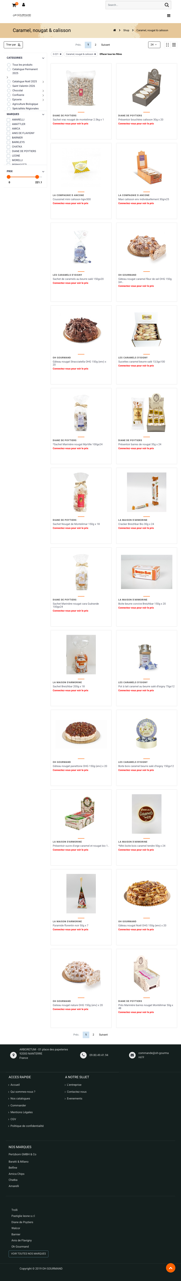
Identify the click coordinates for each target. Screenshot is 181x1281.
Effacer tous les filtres (111, 54)
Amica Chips (16, 1174)
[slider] (9, 177)
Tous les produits (19, 65)
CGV (13, 1119)
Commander (18, 1105)
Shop (126, 30)
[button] (25, 114)
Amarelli (14, 1186)
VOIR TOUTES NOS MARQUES (28, 1253)
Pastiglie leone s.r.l (23, 1216)
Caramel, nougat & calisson (152, 30)
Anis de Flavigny (21, 1240)
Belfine (13, 1167)
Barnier (15, 1234)
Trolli (14, 1210)
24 (154, 44)
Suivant (105, 44)
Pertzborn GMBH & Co (22, 1154)
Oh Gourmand (20, 1246)
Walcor (15, 1228)
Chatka (13, 1180)
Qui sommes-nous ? (23, 1091)
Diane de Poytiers (22, 1222)
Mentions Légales (22, 1112)
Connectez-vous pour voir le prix (70, 123)
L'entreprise (74, 1084)
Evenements (74, 1098)
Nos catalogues (20, 1098)
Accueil (15, 1084)
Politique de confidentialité (27, 1126)
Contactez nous (76, 1091)
